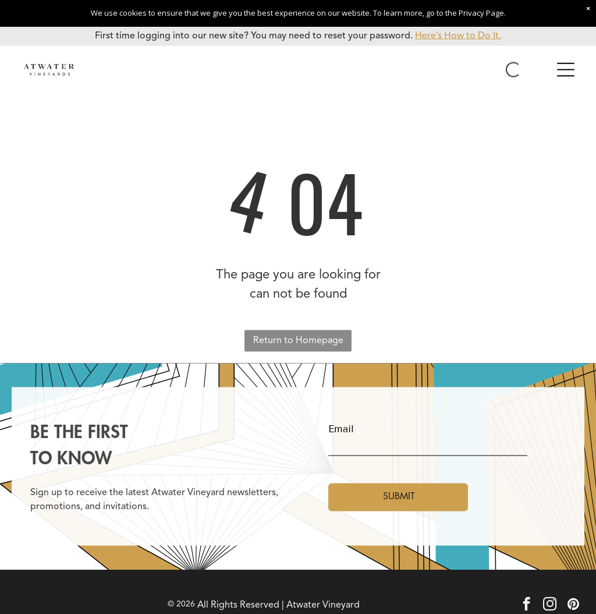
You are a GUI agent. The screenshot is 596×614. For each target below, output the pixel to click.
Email (341, 429)
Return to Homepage (298, 340)
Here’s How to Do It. (458, 36)
